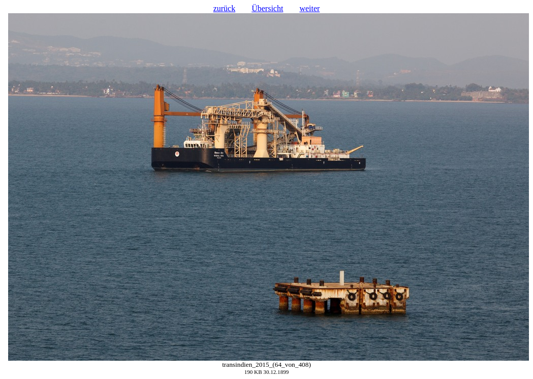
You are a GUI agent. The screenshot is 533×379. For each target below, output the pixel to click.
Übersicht (267, 8)
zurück (224, 8)
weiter (309, 8)
